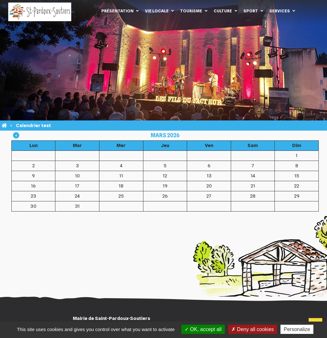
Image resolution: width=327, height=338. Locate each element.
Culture (223, 10)
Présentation (117, 10)
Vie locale (157, 10)
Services (279, 10)
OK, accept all (203, 329)
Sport (250, 10)
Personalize (297, 329)
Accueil (88, 11)
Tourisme (191, 10)
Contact (308, 11)
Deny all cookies (252, 329)
